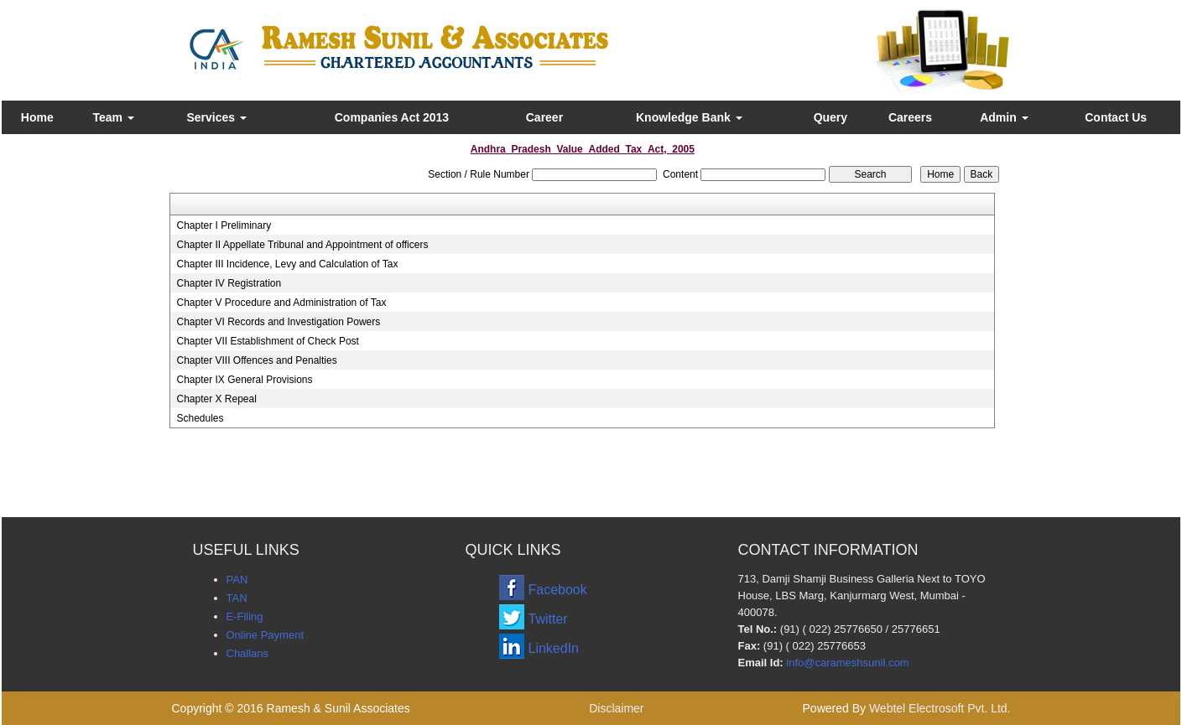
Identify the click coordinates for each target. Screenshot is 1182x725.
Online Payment (266, 635)
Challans (248, 653)
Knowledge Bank (689, 117)
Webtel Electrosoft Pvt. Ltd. (940, 708)
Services (216, 117)
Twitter (548, 619)
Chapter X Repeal (216, 399)
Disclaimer (616, 708)
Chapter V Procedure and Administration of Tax (281, 302)
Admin (1004, 117)
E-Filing (245, 616)
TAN (237, 598)
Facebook (558, 590)
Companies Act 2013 (392, 117)
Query (830, 117)
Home (37, 117)
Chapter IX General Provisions (244, 380)
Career (544, 117)
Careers (910, 117)
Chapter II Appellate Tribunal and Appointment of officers (302, 245)
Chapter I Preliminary (223, 225)
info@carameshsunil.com (847, 662)
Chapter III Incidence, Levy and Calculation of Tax (287, 264)
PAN (237, 579)
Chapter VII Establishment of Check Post (267, 341)
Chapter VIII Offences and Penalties (256, 360)
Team (112, 117)
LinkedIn (554, 648)
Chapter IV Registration (228, 283)
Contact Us (1116, 117)
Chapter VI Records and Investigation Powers (278, 322)
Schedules (199, 418)
